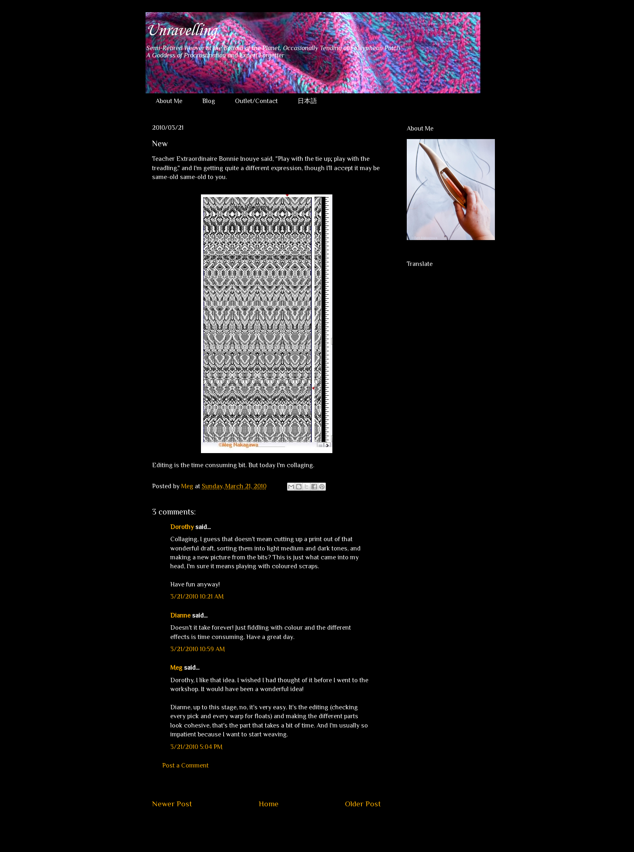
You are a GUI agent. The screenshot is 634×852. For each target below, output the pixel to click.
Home (269, 803)
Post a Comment (185, 765)
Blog (208, 101)
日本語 (307, 101)
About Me (169, 101)
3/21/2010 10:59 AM (197, 649)
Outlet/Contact (256, 101)
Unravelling (181, 30)
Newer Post (172, 803)
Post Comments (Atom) (285, 828)
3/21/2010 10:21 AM (197, 596)
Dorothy (182, 527)
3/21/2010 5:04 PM (196, 747)
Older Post (363, 803)
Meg (176, 667)
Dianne (180, 615)
